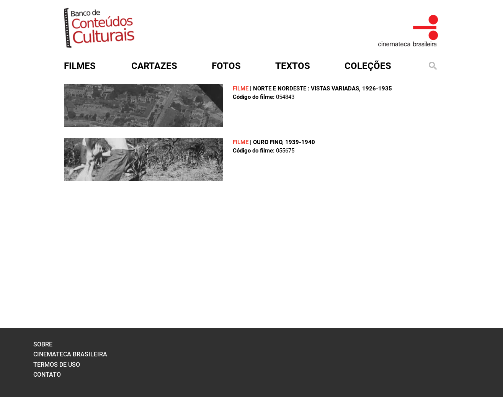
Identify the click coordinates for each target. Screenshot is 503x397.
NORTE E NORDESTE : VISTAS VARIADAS (306, 88)
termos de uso (56, 364)
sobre (42, 344)
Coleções (368, 66)
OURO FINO (267, 142)
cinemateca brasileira (70, 354)
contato (47, 374)
